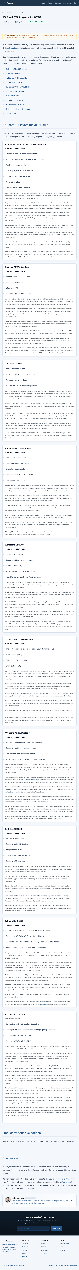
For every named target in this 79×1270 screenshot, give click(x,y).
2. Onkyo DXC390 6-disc (16, 69)
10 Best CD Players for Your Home (25, 125)
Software (25, 1244)
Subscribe (56, 1228)
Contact (58, 3)
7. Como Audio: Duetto (15, 91)
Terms (62, 1247)
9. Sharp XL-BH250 (14, 100)
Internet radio (15, 792)
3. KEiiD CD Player (14, 73)
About (50, 3)
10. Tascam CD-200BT (16, 105)
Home (43, 3)
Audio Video (13, 13)
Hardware (25, 1247)
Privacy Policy (65, 1244)
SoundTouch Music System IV (61, 1179)
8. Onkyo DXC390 (13, 96)
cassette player (29, 780)
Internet (24, 1250)
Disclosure (67, 3)
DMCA (62, 1250)
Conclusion (11, 113)
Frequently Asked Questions (18, 109)
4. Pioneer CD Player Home (18, 78)
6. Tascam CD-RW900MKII (17, 87)
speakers (43, 1004)
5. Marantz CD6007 (14, 82)
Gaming (24, 1256)
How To (24, 1253)
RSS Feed (44, 1253)
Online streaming (9, 48)
